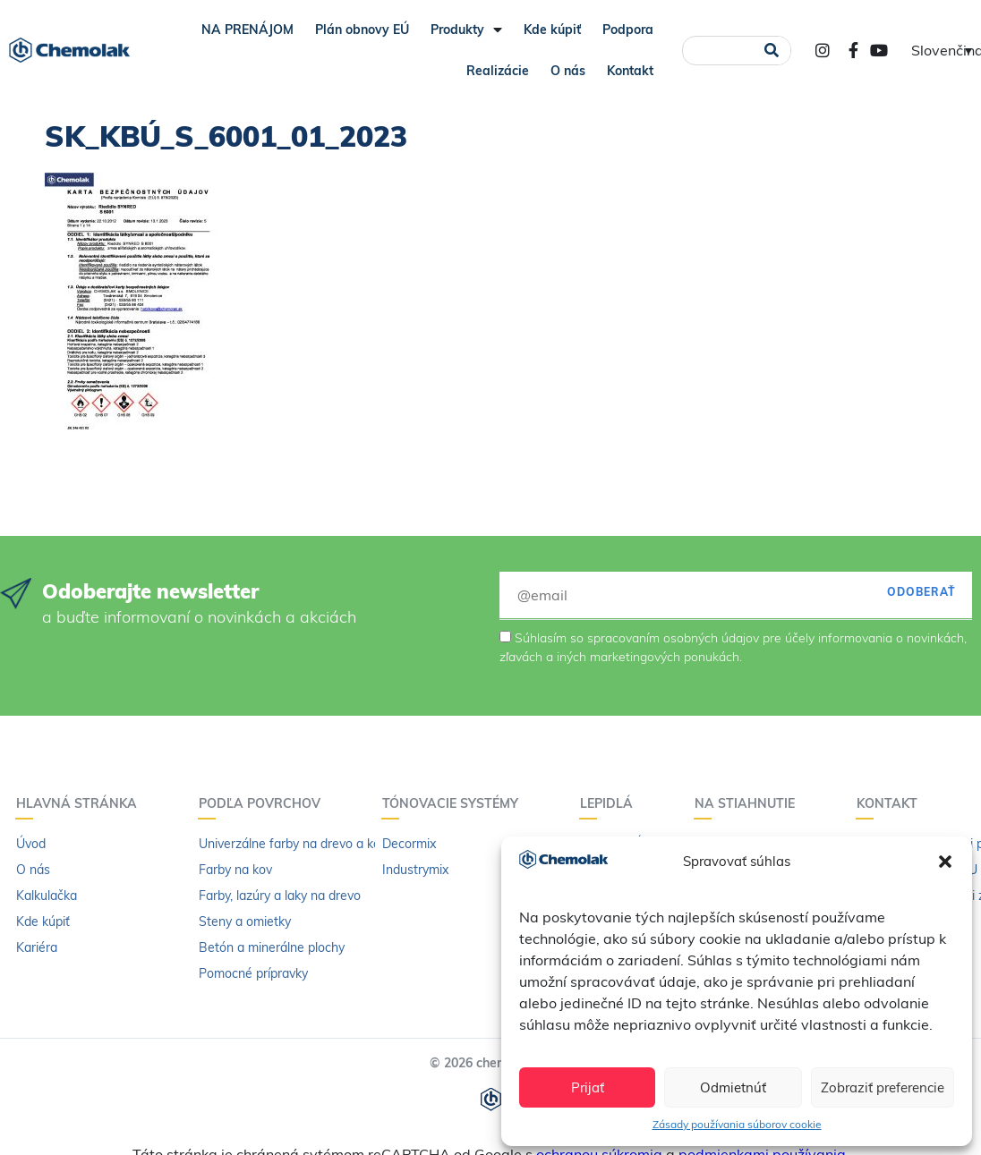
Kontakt (630, 71)
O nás (567, 71)
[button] (945, 861)
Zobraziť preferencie (882, 1087)
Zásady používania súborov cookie (737, 1124)
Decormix (409, 844)
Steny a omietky (245, 921)
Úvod (31, 844)
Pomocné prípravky (253, 973)
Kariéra (36, 947)
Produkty (466, 29)
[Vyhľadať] (771, 50)
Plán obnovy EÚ (362, 29)
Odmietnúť (733, 1087)
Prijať (587, 1087)
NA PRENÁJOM (247, 29)
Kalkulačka (46, 895)
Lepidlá (611, 803)
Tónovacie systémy (454, 803)
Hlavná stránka (81, 803)
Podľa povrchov (264, 803)
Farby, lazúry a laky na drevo (280, 895)
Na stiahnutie (749, 803)
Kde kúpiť (552, 29)
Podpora (627, 29)
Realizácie (497, 71)
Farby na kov (235, 870)
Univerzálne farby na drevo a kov (293, 844)
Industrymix (415, 870)
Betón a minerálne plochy (272, 947)
